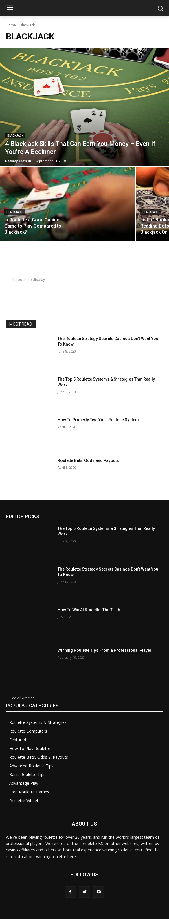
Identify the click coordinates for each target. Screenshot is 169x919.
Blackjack (15, 135)
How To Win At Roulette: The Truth (89, 609)
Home (11, 25)
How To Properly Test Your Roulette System (98, 419)
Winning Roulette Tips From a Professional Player (105, 650)
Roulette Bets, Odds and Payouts (88, 460)
